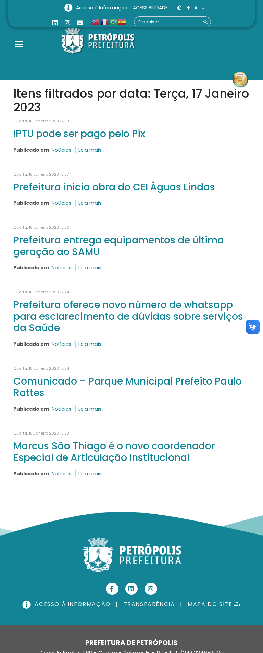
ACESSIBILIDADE (151, 7)
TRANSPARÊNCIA (149, 604)
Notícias (61, 150)
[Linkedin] (55, 22)
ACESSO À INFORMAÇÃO (67, 604)
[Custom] (80, 22)
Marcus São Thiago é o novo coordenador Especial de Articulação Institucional (114, 451)
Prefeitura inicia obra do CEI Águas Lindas (114, 187)
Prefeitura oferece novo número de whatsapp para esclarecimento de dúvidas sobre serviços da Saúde (128, 316)
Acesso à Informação (102, 7)
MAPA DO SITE (214, 604)
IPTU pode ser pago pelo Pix (79, 133)
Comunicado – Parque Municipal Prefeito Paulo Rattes (127, 387)
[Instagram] (67, 22)
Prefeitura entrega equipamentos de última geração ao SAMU (118, 246)
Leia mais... (90, 150)
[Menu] (19, 35)
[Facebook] (112, 589)
